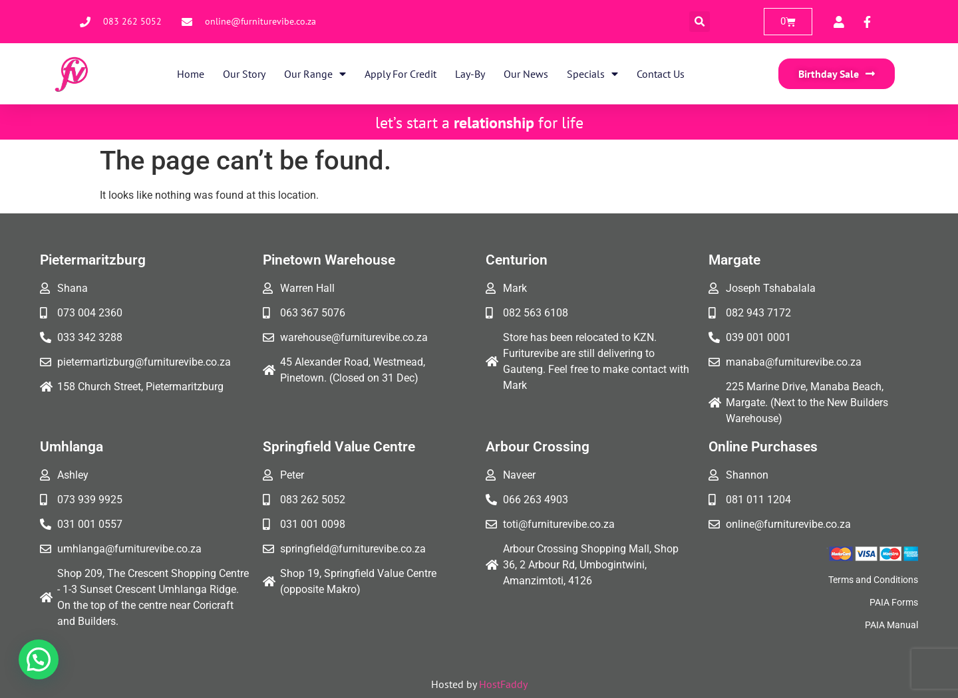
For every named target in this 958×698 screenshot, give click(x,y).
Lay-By (470, 73)
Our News (526, 73)
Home (190, 73)
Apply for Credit (400, 73)
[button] (699, 21)
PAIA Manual (891, 625)
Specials (592, 74)
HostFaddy (503, 684)
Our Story (244, 73)
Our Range (315, 74)
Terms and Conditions (873, 579)
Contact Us (661, 73)
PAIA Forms (894, 602)
